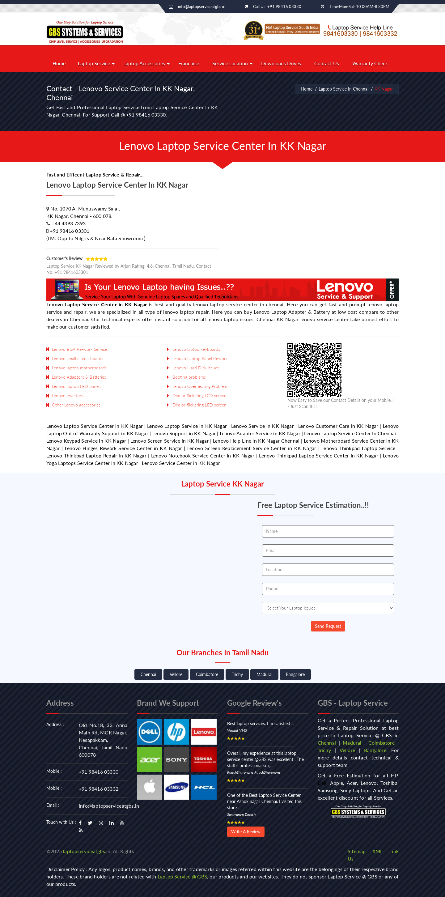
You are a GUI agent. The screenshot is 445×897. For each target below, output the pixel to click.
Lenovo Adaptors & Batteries (79, 377)
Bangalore (295, 674)
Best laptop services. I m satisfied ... (260, 723)
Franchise (188, 63)
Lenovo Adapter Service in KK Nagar (260, 433)
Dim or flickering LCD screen (199, 395)
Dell (322, 783)
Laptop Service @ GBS (182, 876)
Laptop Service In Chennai (343, 88)
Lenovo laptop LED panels (76, 386)
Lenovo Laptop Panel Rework (200, 358)
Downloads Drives (281, 63)
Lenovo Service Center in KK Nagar (181, 463)
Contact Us (326, 63)
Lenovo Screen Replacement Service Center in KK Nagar (251, 448)
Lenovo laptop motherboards (79, 367)
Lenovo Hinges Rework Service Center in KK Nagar (123, 448)
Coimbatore (207, 674)
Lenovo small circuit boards (77, 358)
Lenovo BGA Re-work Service (79, 349)
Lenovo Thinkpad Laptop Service (358, 448)
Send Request (328, 626)
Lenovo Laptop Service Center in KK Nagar (96, 304)
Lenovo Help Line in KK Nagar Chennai (256, 441)
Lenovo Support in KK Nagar (184, 433)
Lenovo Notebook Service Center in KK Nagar (203, 455)
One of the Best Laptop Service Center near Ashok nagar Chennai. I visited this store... (264, 801)
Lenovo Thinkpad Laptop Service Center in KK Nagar (318, 455)
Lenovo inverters (67, 395)
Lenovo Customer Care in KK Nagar (338, 426)
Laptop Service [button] (94, 63)
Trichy (237, 674)
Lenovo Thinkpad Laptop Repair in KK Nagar (96, 455)
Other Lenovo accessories (76, 404)
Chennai (148, 674)
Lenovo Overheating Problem (199, 386)
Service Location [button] (230, 63)
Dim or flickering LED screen (199, 404)
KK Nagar (384, 88)
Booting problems (189, 377)
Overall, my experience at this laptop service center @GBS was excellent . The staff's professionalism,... (265, 759)
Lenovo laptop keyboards (196, 349)
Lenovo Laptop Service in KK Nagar (187, 426)
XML (377, 851)
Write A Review (246, 831)
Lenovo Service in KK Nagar (262, 426)
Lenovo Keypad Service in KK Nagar (86, 441)
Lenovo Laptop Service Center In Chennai (350, 433)
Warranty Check (370, 63)
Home (59, 63)
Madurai (264, 674)
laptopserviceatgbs (84, 851)
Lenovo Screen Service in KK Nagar (169, 441)
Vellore (176, 674)
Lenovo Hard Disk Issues (195, 367)
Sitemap (357, 851)
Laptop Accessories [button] (144, 63)
